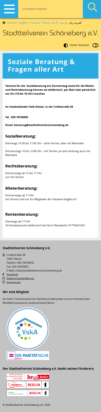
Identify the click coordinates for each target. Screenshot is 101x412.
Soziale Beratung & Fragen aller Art (41, 65)
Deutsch (12, 22)
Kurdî (54, 22)
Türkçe (45, 22)
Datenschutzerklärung (20, 278)
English (23, 22)
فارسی (63, 22)
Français (34, 22)
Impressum (14, 282)
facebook (12, 274)
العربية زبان (75, 22)
